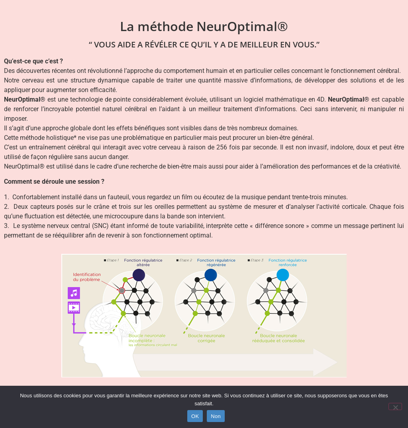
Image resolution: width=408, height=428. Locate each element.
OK (195, 416)
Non (216, 416)
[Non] (395, 406)
